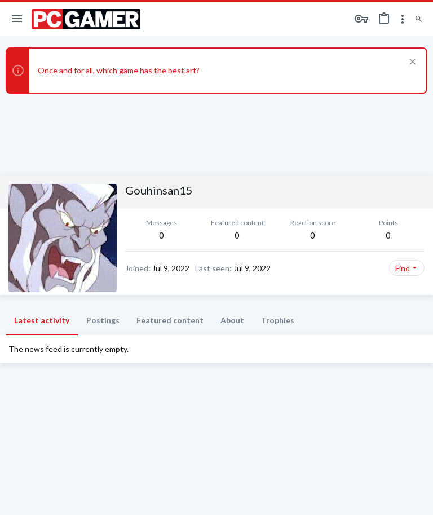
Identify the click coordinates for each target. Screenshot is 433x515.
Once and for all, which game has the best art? (119, 70)
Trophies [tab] (277, 320)
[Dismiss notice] (411, 63)
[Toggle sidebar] (402, 19)
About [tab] (232, 320)
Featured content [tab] (170, 320)
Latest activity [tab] (41, 320)
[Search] (418, 19)
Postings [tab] (103, 320)
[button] (17, 19)
